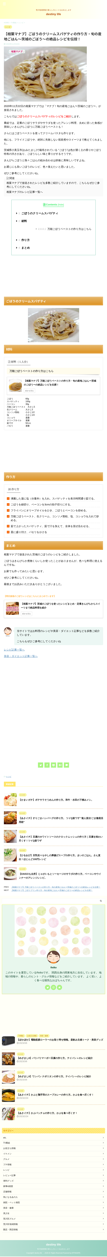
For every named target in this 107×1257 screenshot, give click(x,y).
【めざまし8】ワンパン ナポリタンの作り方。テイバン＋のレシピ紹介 (54, 1076)
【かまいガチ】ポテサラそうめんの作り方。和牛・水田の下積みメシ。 (56, 800)
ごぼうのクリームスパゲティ (38, 213)
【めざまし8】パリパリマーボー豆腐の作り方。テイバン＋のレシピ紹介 (55, 1058)
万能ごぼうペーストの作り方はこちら (64, 229)
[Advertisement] (53, 276)
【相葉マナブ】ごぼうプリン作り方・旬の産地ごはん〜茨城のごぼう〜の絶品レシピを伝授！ (52, 890)
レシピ (8, 777)
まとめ (24, 247)
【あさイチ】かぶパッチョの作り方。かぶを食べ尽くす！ (47, 1113)
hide (61, 204)
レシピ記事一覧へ (14, 649)
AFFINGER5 (76, 1253)
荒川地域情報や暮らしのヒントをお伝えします (53, 1249)
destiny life (55, 14)
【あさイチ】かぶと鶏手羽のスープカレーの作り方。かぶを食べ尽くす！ (55, 1094)
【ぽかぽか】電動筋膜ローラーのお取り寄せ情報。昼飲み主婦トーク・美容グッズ (60, 1040)
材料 (23, 221)
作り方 (24, 239)
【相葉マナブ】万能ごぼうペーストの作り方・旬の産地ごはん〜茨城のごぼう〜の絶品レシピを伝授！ (55, 887)
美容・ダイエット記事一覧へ (21, 656)
